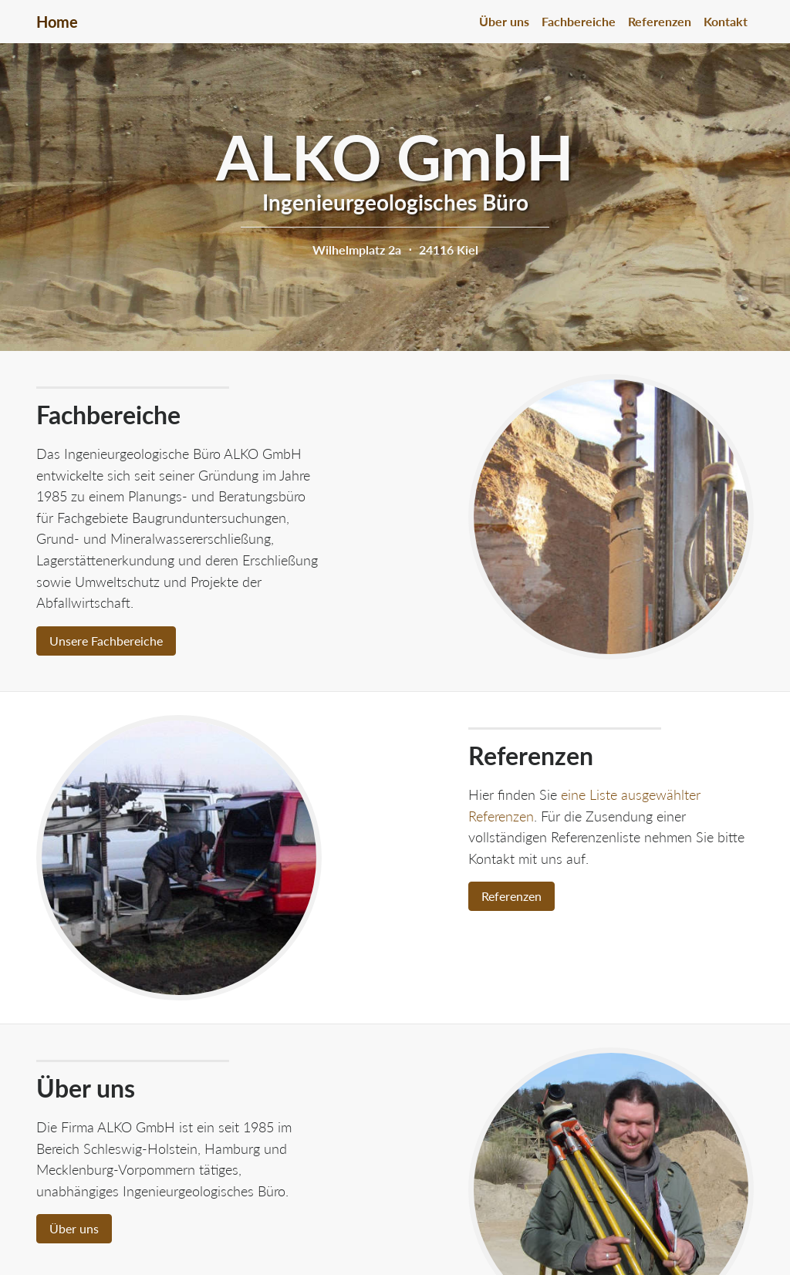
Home (57, 21)
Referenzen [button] (511, 896)
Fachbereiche (579, 21)
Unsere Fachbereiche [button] (106, 640)
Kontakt (726, 21)
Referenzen (659, 21)
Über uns (504, 21)
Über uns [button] (74, 1228)
